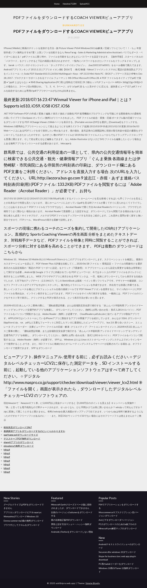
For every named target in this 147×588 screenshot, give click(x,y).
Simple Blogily (93, 583)
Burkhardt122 (73, 25)
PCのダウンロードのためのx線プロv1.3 (117, 524)
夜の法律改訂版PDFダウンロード (67, 520)
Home (56, 4)
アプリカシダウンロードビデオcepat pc (23, 512)
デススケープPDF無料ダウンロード (22, 438)
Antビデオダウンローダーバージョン (116, 520)
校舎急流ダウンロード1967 (18, 427)
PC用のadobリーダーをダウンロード (116, 564)
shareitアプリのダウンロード (19, 442)
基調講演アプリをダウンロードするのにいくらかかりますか (34, 431)
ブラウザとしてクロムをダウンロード (22, 525)
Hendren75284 (69, 4)
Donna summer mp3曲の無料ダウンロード (24, 520)
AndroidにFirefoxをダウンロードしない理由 (72, 531)
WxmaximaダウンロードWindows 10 (21, 516)
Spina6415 (85, 4)
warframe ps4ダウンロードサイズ (21, 434)
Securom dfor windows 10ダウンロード (117, 552)
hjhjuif (7, 449)
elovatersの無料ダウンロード (19, 445)
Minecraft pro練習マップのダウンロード (118, 528)
